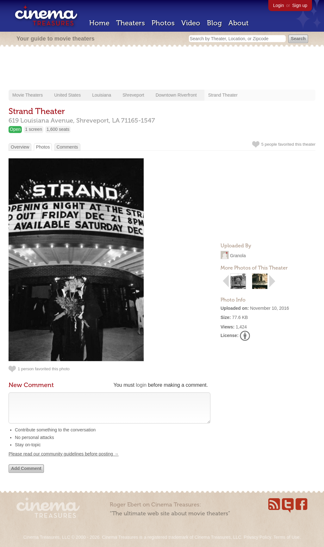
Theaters (130, 23)
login (141, 385)
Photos (163, 23)
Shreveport (133, 95)
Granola (238, 255)
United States (67, 95)
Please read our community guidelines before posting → (64, 460)
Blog (214, 23)
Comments (67, 146)
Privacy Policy (257, 537)
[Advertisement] (162, 68)
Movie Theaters (27, 95)
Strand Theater (223, 95)
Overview (20, 146)
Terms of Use (286, 537)
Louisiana (101, 95)
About (238, 23)
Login (278, 5)
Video (190, 23)
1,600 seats (58, 129)
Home (99, 23)
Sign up (299, 5)
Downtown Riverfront (176, 95)
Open (15, 129)
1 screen (33, 129)
